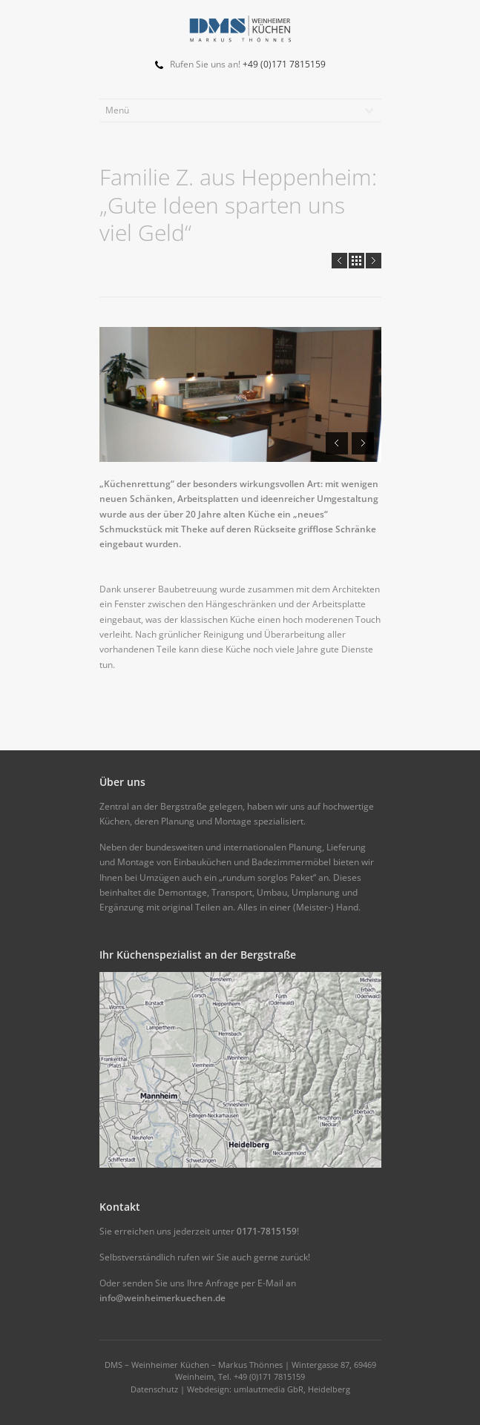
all (356, 260)
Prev (339, 260)
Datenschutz (154, 1389)
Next (373, 260)
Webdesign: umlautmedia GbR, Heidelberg (268, 1389)
